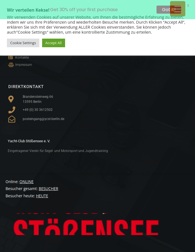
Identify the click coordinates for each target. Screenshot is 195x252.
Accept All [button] (53, 42)
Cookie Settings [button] (23, 42)
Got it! (169, 9)
